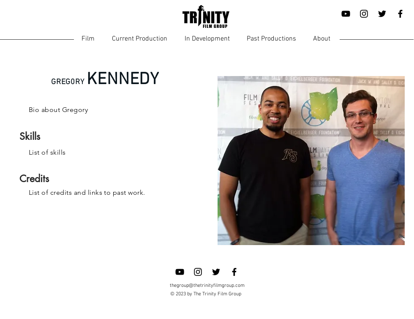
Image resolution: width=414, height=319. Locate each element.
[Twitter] (382, 13)
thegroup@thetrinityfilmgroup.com (207, 286)
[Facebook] (400, 13)
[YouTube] (345, 13)
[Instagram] (364, 13)
